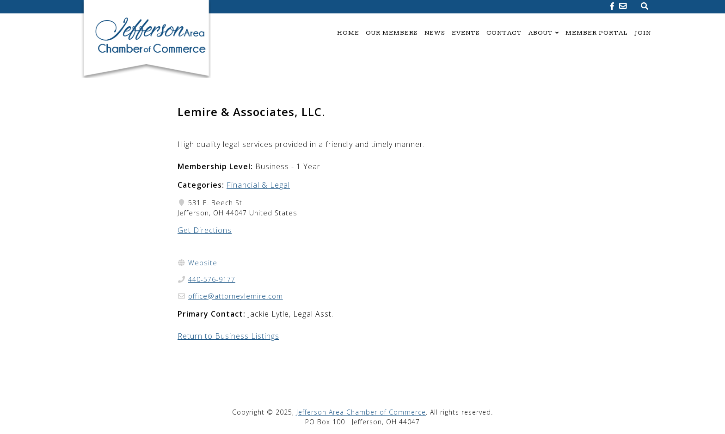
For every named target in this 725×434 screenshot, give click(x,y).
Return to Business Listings (228, 336)
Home (348, 33)
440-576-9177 (211, 279)
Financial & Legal (258, 185)
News (434, 33)
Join (642, 33)
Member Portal (596, 33)
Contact (504, 33)
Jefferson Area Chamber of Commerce (361, 412)
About (540, 33)
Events (466, 33)
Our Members (392, 33)
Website (202, 262)
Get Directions (205, 230)
